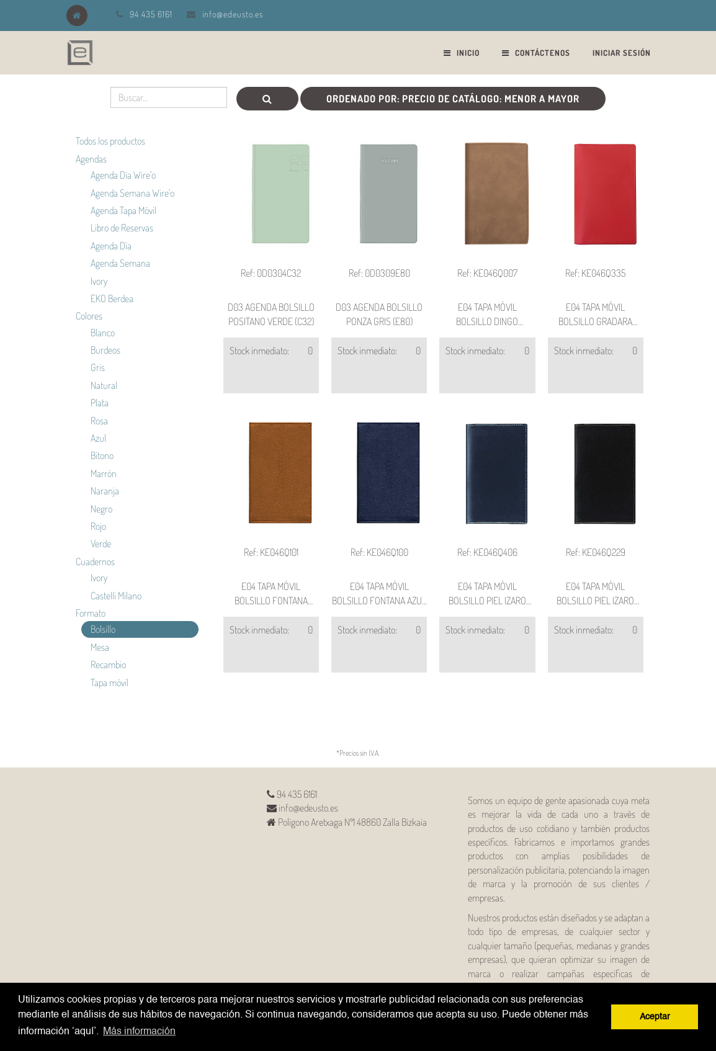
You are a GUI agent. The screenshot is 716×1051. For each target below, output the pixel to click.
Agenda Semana (120, 263)
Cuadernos (95, 561)
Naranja (105, 491)
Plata (100, 402)
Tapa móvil (109, 682)
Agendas (91, 159)
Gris (98, 367)
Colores (89, 316)
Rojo (98, 526)
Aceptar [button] (655, 1017)
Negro (101, 509)
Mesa (100, 647)
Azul (98, 438)
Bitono (102, 455)
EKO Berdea (112, 298)
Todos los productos (110, 141)
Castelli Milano (116, 595)
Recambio (108, 664)
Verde (101, 543)
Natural (104, 385)
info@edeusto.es (232, 14)
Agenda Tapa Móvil (123, 210)
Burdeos (105, 350)
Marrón (104, 473)
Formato (90, 613)
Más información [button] (139, 1032)
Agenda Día (111, 245)
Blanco (103, 332)
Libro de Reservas (122, 227)
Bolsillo (103, 629)
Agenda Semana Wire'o (132, 193)
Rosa (99, 420)
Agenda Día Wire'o (123, 175)
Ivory (99, 281)
